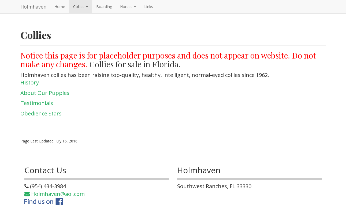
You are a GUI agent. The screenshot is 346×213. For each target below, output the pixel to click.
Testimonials (36, 103)
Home (59, 6)
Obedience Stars (41, 113)
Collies (80, 6)
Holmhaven (33, 6)
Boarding (104, 6)
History (29, 82)
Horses (128, 6)
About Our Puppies (44, 92)
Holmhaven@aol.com (54, 193)
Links (148, 6)
